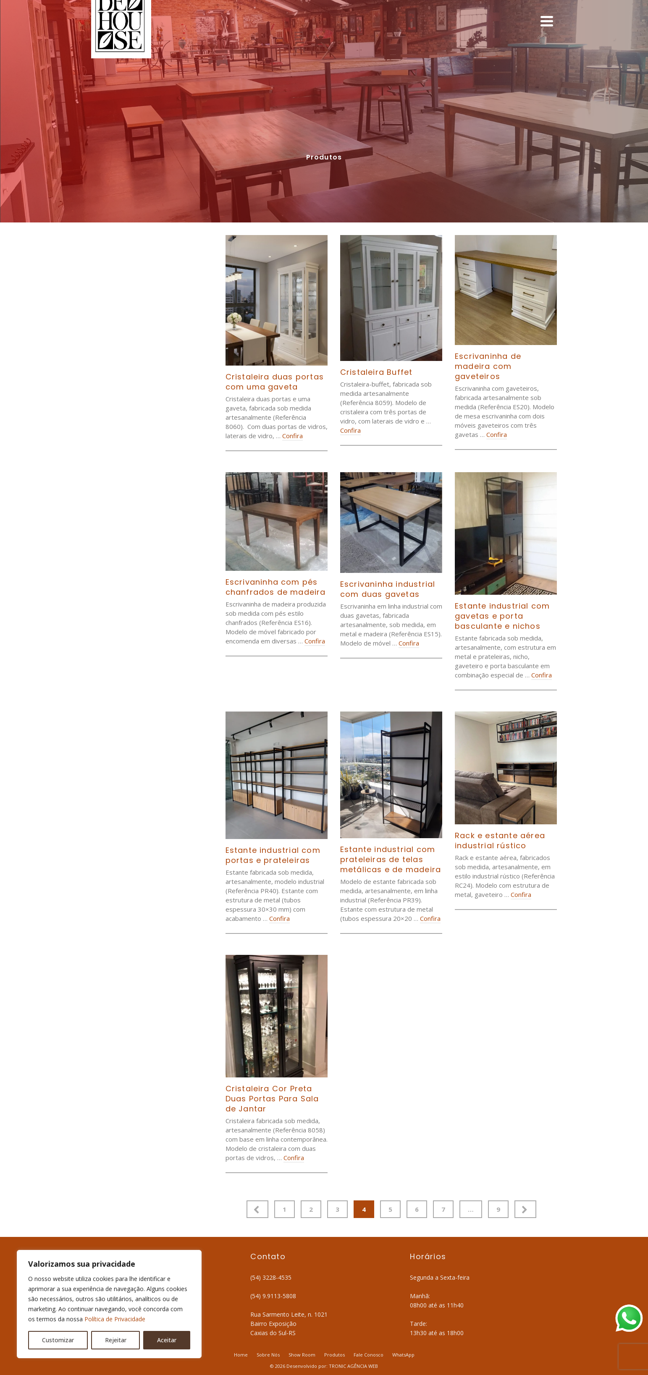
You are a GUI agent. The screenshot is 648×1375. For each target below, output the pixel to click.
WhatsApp (403, 1354)
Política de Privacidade (114, 1319)
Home (241, 1354)
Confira (292, 435)
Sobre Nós (268, 1354)
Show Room (302, 1354)
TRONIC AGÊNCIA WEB (353, 1366)
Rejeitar (115, 1340)
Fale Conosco (368, 1354)
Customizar (58, 1340)
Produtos (334, 1354)
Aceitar (166, 1340)
